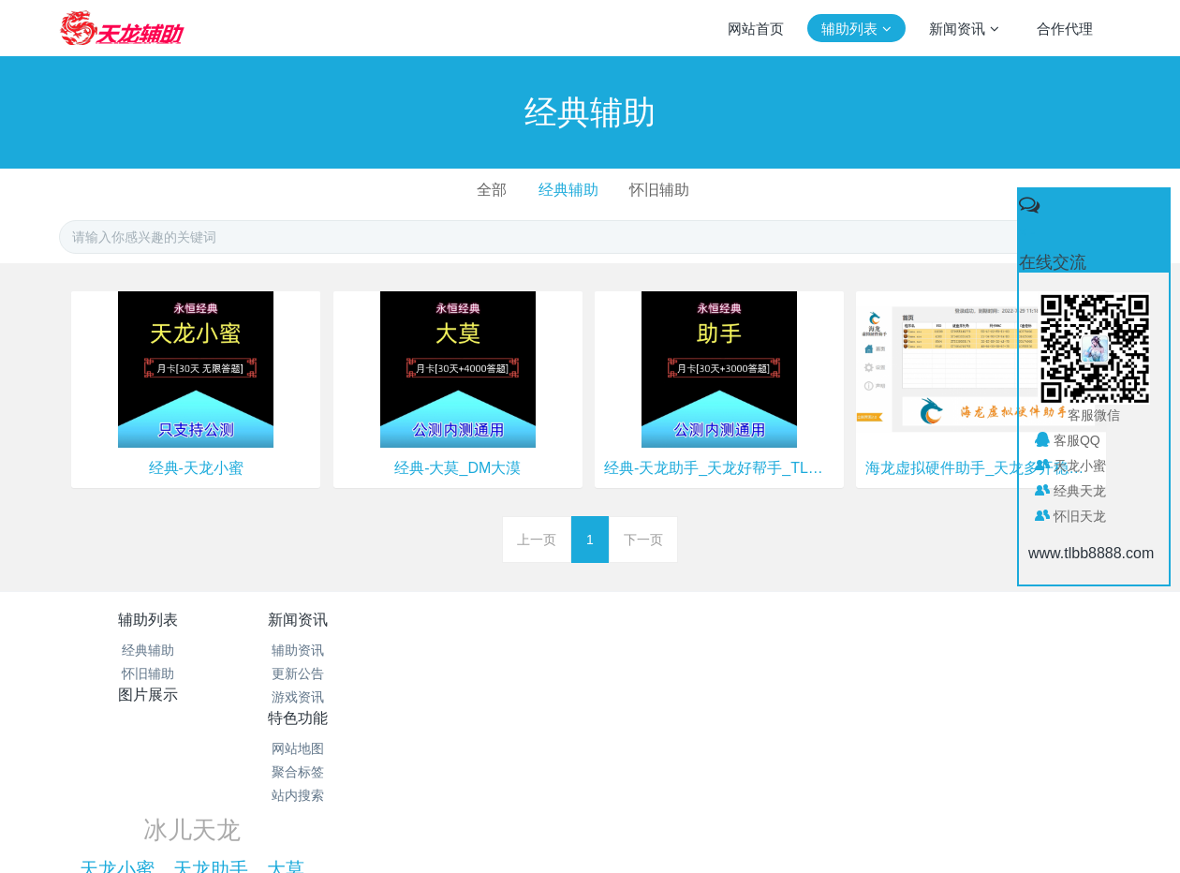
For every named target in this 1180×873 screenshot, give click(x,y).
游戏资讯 (325, 696)
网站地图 (679, 650)
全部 (492, 190)
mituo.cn (707, 832)
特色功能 (679, 620)
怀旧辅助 (659, 190)
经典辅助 (568, 190)
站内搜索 (679, 696)
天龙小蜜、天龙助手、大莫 (900, 671)
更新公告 (325, 673)
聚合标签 (679, 673)
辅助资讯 (325, 650)
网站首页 (756, 29)
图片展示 (502, 620)
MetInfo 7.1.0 (560, 832)
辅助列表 (148, 620)
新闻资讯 (325, 620)
